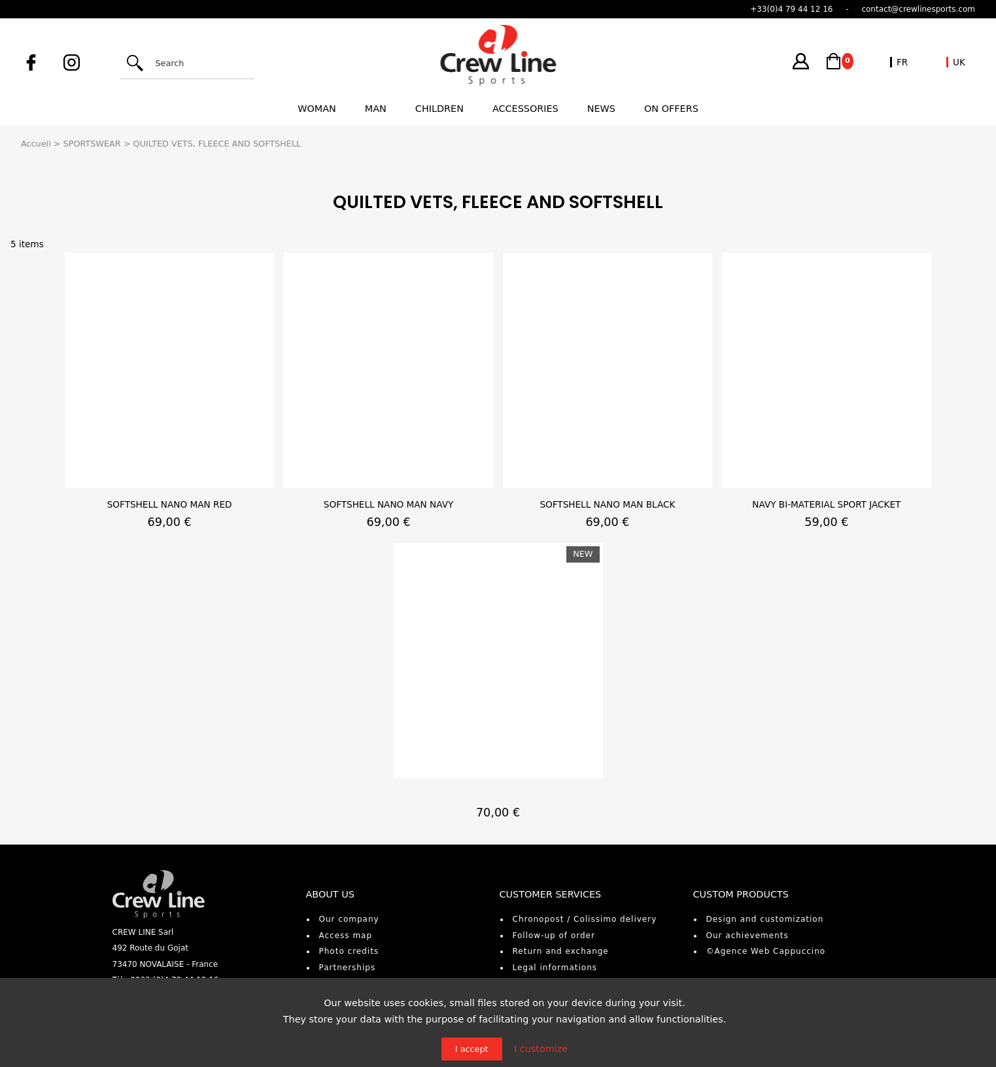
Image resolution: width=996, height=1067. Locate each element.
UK (959, 62)
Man (375, 108)
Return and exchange (561, 951)
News (601, 108)
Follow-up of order (554, 935)
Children (439, 108)
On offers (671, 108)
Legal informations (555, 967)
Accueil (36, 144)
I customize (541, 1048)
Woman (317, 108)
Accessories (525, 108)
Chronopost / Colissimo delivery (585, 919)
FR (902, 62)
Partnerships (347, 967)
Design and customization (765, 919)
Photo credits (349, 951)
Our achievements (747, 935)
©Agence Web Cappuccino (766, 951)
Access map (346, 935)
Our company (349, 919)
